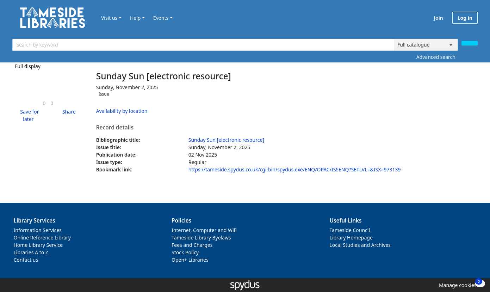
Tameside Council (350, 230)
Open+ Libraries (190, 259)
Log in (465, 17)
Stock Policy (185, 252)
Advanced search (435, 57)
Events (160, 17)
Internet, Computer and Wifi (204, 230)
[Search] (469, 43)
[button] (28, 115)
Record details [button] (115, 127)
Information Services (38, 230)
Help (135, 17)
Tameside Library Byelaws (201, 237)
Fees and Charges (192, 245)
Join (438, 17)
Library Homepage (351, 237)
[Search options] (426, 45)
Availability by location (122, 111)
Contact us (26, 259)
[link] (44, 103)
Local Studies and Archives (360, 245)
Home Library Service (38, 245)
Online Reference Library (42, 237)
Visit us (109, 17)
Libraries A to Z (31, 252)
